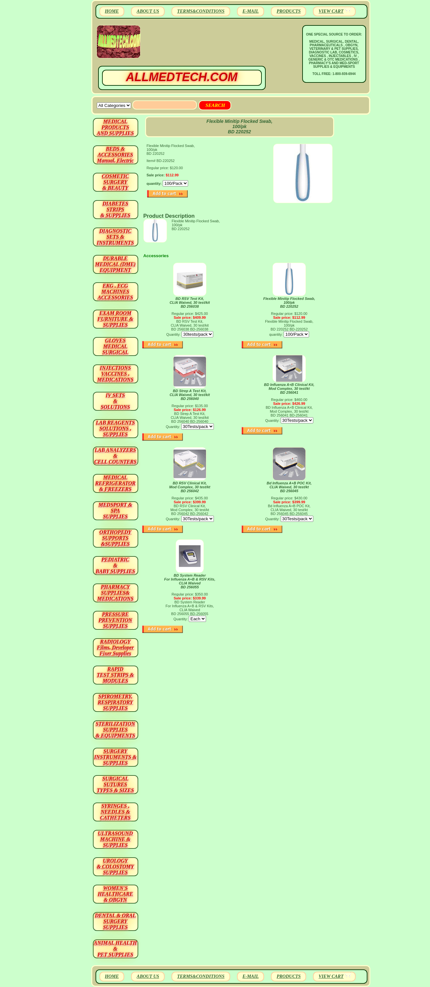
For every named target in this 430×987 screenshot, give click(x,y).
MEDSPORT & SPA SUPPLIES (115, 510)
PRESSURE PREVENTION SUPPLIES (115, 620)
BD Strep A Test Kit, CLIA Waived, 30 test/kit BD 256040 (190, 395)
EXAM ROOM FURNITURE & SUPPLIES (115, 319)
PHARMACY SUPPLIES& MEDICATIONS (115, 592)
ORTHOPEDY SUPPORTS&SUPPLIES (115, 538)
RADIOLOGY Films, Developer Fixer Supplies (115, 647)
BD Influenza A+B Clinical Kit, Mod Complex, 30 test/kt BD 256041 (289, 388)
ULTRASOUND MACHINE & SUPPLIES (115, 839)
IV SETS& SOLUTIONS (115, 401)
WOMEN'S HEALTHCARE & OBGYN (115, 894)
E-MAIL (251, 11)
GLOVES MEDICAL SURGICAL (115, 346)
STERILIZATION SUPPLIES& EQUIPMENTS (115, 729)
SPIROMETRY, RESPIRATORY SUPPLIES (115, 702)
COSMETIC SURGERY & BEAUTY (115, 182)
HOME (112, 11)
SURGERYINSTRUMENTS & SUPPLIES (115, 757)
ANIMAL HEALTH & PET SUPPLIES (115, 948)
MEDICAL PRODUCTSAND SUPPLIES (115, 127)
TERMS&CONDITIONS (200, 11)
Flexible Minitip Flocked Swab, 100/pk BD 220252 (289, 302)
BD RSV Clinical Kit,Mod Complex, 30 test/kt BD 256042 (189, 487)
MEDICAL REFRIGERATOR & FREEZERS (115, 483)
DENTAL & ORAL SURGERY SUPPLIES (115, 921)
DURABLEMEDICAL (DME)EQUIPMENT (115, 264)
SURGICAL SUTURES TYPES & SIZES (115, 784)
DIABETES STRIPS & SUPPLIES (115, 209)
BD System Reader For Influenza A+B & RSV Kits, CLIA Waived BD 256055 (189, 581)
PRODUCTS (288, 11)
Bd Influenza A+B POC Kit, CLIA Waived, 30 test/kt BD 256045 (289, 487)
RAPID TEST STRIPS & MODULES (115, 675)
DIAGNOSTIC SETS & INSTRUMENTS (115, 236)
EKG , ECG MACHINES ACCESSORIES (115, 291)
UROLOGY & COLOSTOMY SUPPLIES (115, 866)
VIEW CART (331, 11)
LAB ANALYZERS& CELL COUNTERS (115, 455)
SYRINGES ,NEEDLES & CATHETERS (115, 811)
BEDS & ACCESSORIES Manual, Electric (115, 154)
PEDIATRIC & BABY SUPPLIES (115, 565)
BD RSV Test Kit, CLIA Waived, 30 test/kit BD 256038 (190, 302)
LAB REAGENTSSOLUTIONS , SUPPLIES (115, 428)
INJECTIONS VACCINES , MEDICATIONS (115, 373)
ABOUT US (148, 11)
